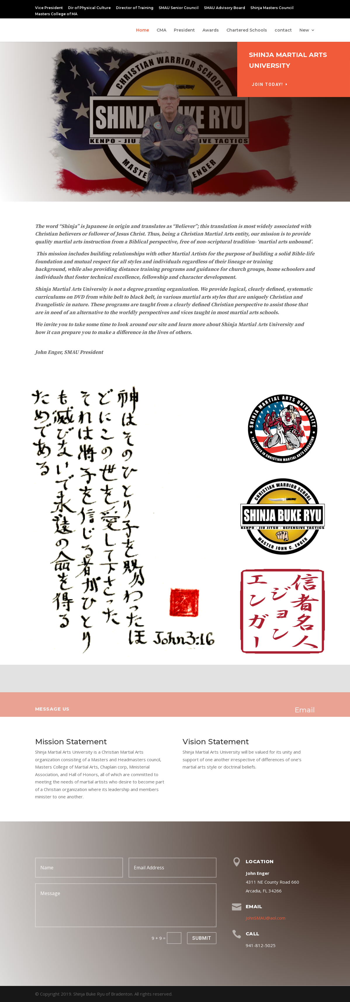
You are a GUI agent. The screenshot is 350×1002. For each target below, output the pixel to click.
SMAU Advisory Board (224, 8)
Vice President (49, 8)
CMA (161, 30)
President (184, 30)
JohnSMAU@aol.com (265, 918)
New (304, 30)
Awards (210, 30)
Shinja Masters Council (272, 8)
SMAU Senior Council (179, 8)
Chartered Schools (246, 30)
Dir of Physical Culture (89, 8)
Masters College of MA (56, 14)
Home (142, 30)
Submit (201, 938)
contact (283, 30)
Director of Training (134, 8)
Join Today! (288, 84)
